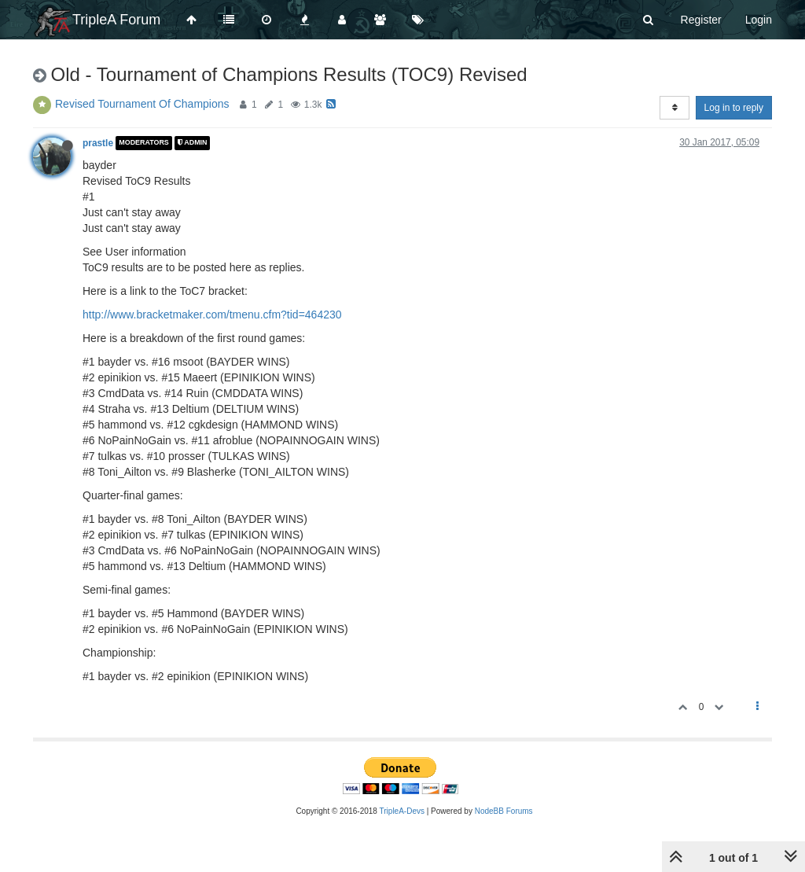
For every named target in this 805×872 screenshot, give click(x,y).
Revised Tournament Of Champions (142, 104)
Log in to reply (733, 107)
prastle (98, 143)
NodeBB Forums (504, 811)
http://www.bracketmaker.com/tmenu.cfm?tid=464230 (212, 314)
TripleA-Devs (402, 811)
